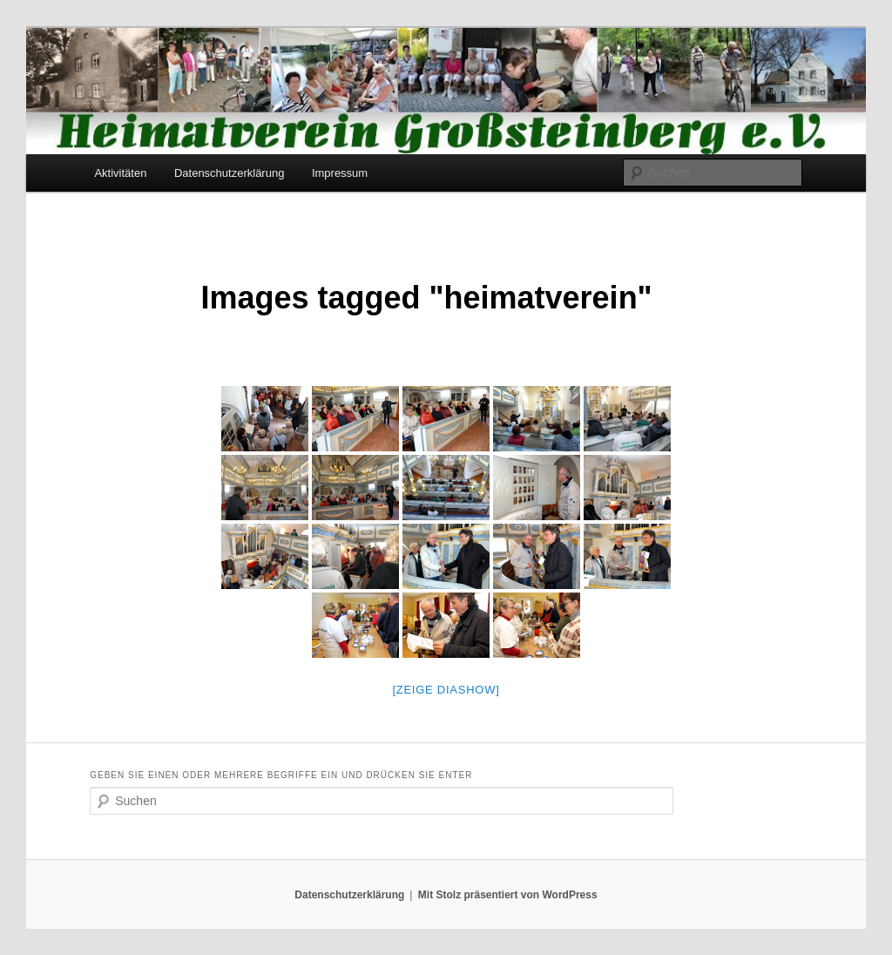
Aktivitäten (120, 172)
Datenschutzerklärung (229, 172)
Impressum (340, 172)
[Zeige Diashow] (445, 689)
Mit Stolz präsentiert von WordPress (508, 895)
